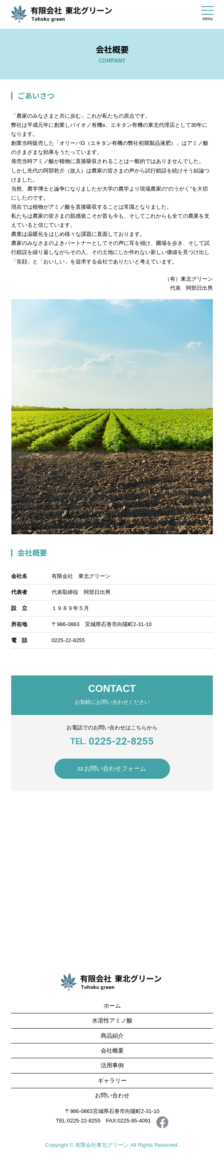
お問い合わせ (112, 1095)
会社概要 (112, 1050)
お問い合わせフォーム (115, 768)
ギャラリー (112, 1080)
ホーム (112, 1005)
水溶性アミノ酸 (112, 1020)
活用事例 (112, 1065)
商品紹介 (112, 1035)
